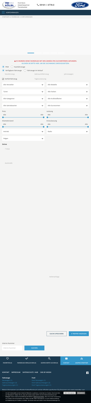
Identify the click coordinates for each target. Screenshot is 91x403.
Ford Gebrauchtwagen (41, 383)
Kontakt (5, 372)
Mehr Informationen (70, 393)
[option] (45, 37)
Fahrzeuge (15, 17)
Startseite (6, 17)
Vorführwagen (12, 12)
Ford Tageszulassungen (41, 385)
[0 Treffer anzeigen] (79, 333)
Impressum (15, 372)
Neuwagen (7, 380)
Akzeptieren (81, 393)
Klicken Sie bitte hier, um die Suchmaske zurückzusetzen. (45, 63)
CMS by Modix (45, 372)
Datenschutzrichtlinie (38, 396)
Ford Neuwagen (39, 380)
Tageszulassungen (10, 385)
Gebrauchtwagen (9, 383)
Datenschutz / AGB (30, 372)
